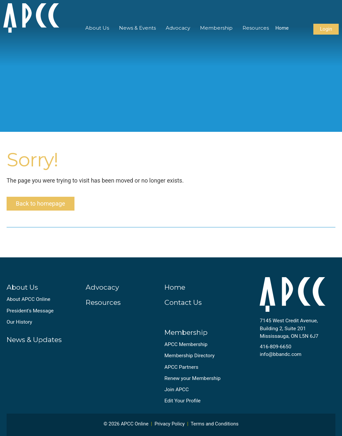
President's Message (30, 311)
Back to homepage (40, 203)
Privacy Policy (170, 424)
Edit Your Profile (182, 401)
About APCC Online (28, 299)
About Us (97, 28)
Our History (19, 322)
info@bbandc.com (280, 354)
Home (282, 28)
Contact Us (183, 302)
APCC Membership (186, 344)
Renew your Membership (192, 378)
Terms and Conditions (215, 424)
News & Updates (34, 339)
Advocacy (178, 28)
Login (326, 29)
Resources (255, 28)
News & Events (137, 28)
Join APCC (176, 389)
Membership (216, 28)
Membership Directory (189, 356)
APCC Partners (181, 367)
